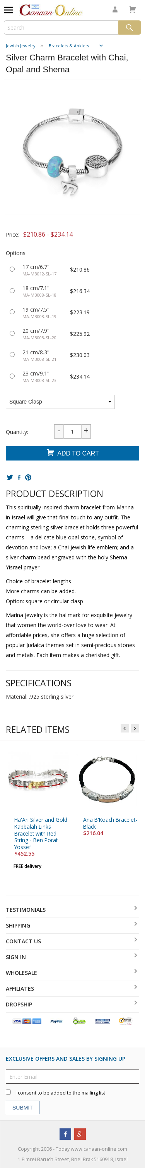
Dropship (19, 1004)
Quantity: (17, 431)
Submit (22, 1108)
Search (129, 27)
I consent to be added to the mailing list (60, 1093)
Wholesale (21, 972)
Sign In (16, 957)
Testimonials (26, 909)
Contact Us (23, 941)
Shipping (18, 925)
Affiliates (20, 988)
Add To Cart (72, 453)
